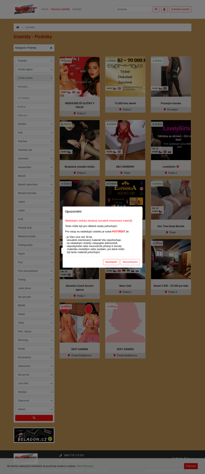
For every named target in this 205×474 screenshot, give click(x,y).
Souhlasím (111, 261)
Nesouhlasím (130, 261)
